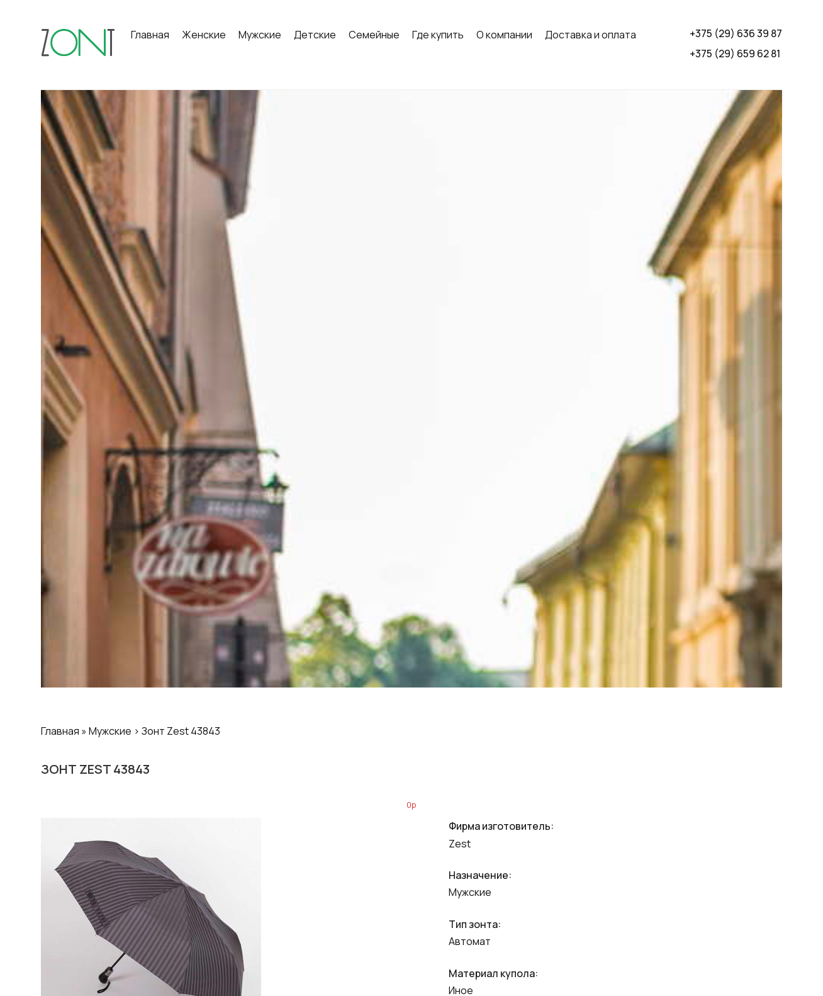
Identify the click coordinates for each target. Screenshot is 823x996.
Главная (150, 35)
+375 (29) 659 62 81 (735, 53)
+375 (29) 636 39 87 (736, 33)
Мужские (259, 35)
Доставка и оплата (590, 35)
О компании (504, 35)
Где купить (438, 35)
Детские (315, 35)
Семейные (374, 35)
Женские (204, 35)
